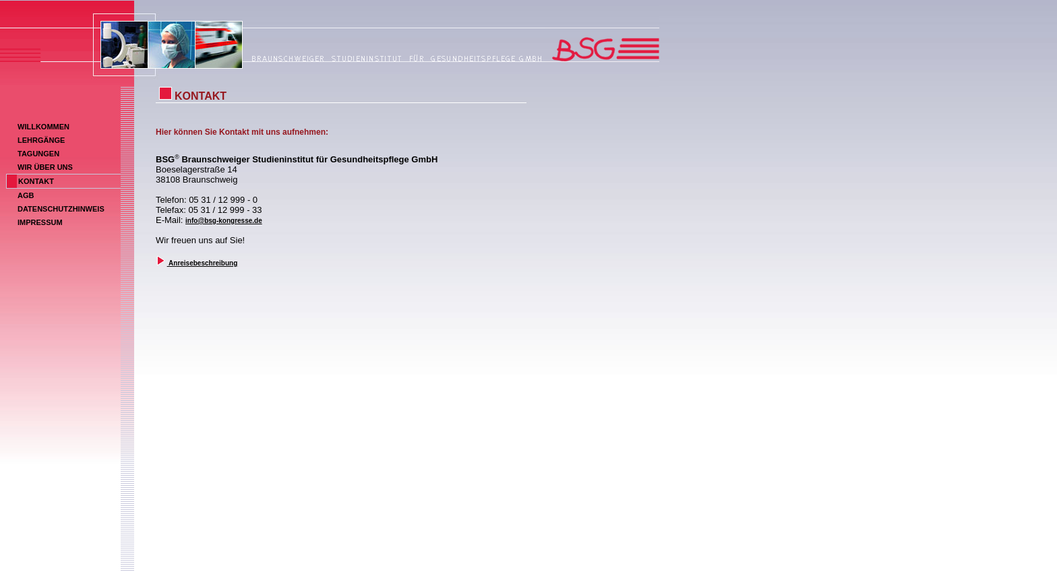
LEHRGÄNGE (41, 140)
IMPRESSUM (40, 222)
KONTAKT (36, 181)
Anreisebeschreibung (203, 263)
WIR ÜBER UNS (45, 167)
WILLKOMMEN (43, 127)
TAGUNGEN (38, 154)
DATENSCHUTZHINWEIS (61, 209)
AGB (26, 195)
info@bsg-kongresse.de (223, 220)
